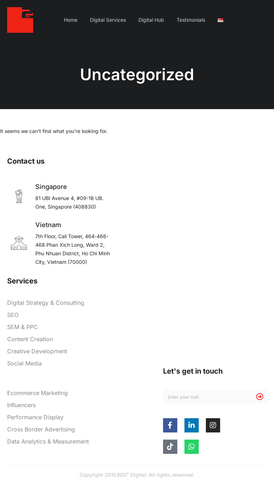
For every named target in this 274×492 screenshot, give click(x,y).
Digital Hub (151, 20)
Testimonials (191, 20)
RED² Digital (131, 475)
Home (70, 20)
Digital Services (108, 20)
